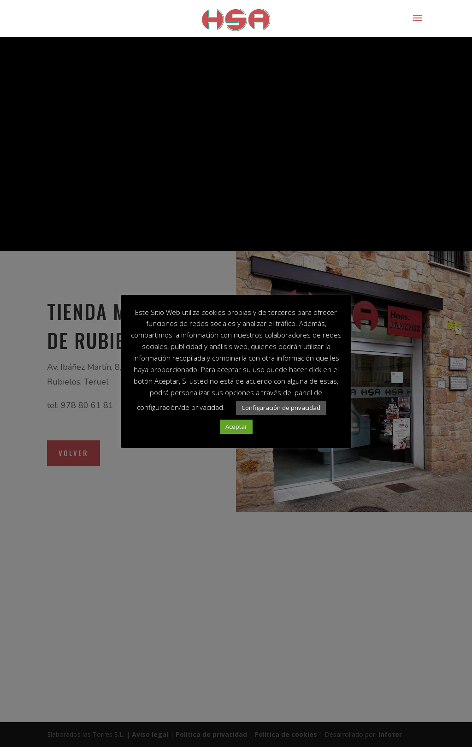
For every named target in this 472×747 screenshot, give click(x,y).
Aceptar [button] (236, 426)
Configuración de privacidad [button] (281, 407)
